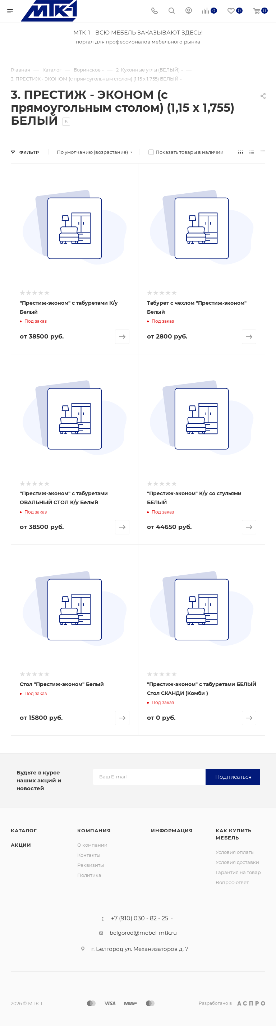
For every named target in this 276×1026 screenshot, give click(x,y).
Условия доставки (237, 862)
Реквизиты (90, 865)
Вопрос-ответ (232, 882)
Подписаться (233, 776)
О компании (92, 845)
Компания (94, 830)
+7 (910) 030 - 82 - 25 (139, 918)
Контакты (88, 855)
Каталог (24, 830)
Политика (89, 875)
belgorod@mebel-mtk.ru (143, 932)
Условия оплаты (235, 852)
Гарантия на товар (238, 872)
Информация (172, 830)
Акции (21, 845)
